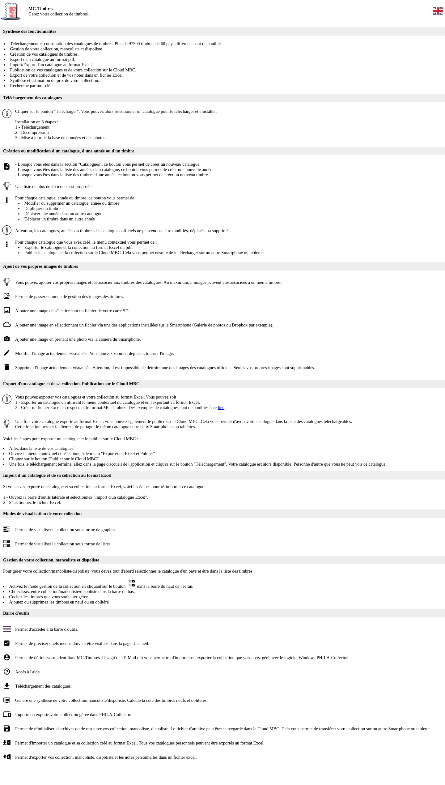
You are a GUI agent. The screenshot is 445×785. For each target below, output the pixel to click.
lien (221, 407)
